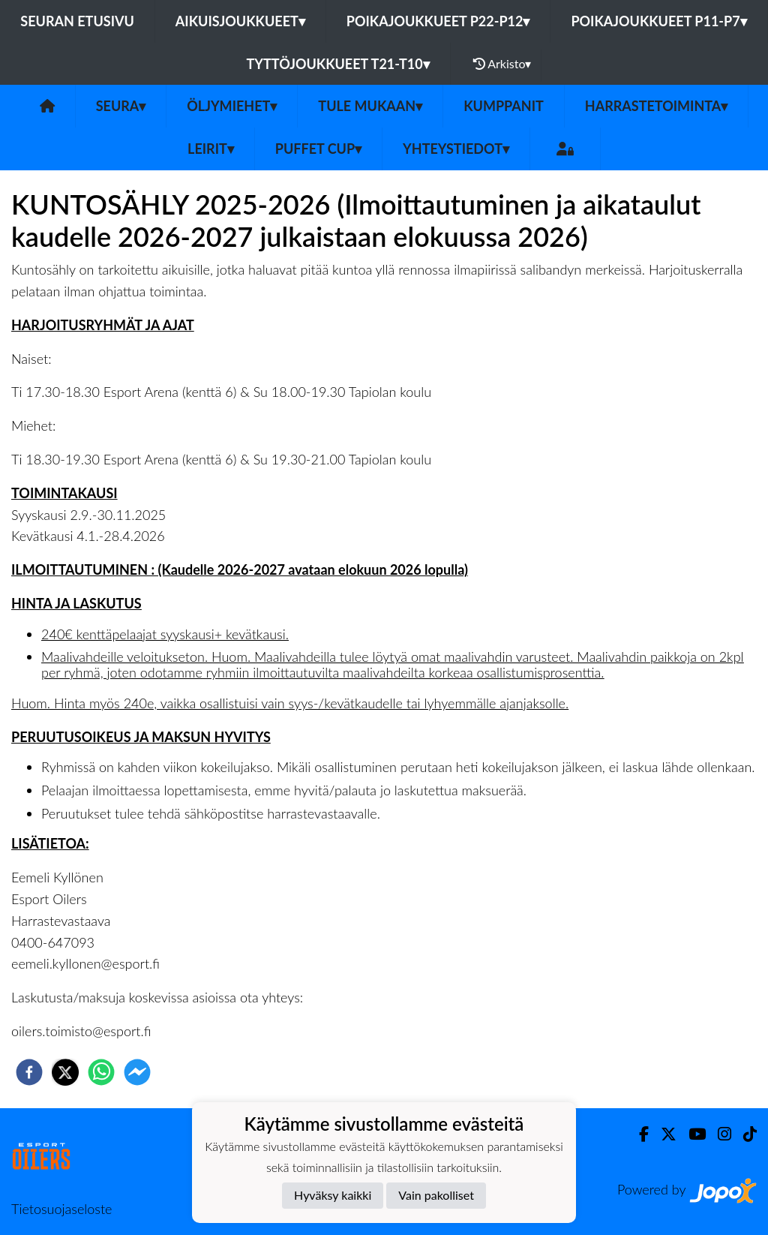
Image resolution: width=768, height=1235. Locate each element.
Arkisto (502, 64)
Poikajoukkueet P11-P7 (658, 21)
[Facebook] (638, 1134)
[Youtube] (691, 1134)
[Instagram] (718, 1134)
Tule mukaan (370, 106)
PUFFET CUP (318, 148)
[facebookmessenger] (137, 1072)
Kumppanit (504, 106)
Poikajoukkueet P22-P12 (438, 21)
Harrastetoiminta (656, 106)
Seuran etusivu (77, 21)
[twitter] (65, 1072)
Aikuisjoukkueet (240, 21)
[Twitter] (662, 1134)
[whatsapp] (101, 1072)
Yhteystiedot (456, 148)
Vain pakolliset (436, 1195)
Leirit (211, 148)
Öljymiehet (232, 106)
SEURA (121, 106)
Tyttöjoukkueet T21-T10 (338, 64)
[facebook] (29, 1072)
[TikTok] (744, 1134)
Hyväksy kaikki (332, 1195)
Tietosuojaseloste (61, 1208)
